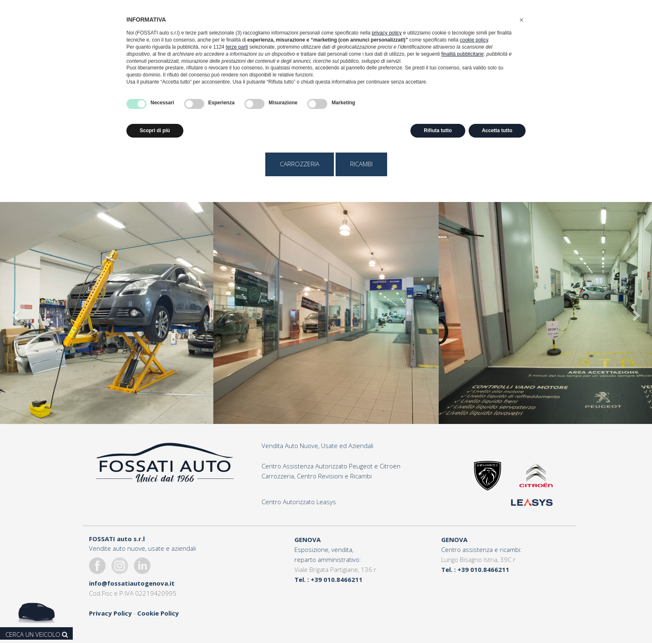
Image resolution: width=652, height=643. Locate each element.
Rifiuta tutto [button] (438, 130)
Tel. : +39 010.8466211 (328, 579)
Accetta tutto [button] (497, 130)
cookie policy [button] (474, 40)
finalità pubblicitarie (462, 54)
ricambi (361, 164)
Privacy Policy (110, 613)
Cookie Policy (158, 613)
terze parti (237, 47)
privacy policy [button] (387, 33)
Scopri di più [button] (155, 130)
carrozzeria (299, 164)
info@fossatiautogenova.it (132, 583)
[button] (521, 20)
